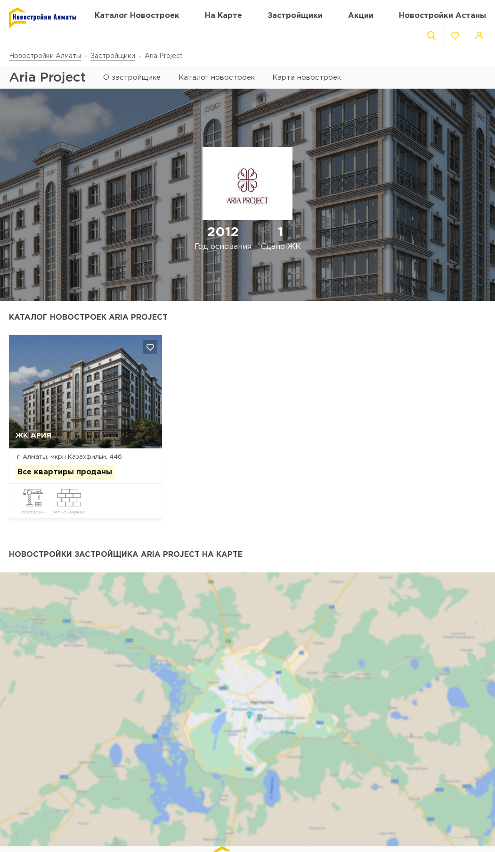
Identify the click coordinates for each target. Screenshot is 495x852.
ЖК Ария (33, 435)
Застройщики (112, 56)
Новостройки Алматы (45, 56)
